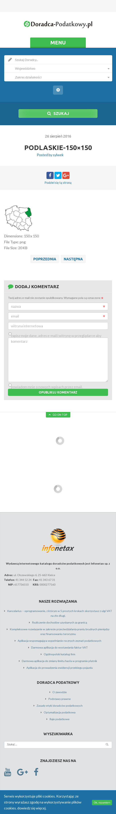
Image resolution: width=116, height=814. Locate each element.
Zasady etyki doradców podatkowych (60, 705)
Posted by (50, 155)
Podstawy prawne (59, 698)
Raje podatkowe (59, 719)
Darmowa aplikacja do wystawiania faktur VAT (59, 647)
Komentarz (19, 341)
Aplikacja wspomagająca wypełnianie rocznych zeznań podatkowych (59, 640)
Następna (73, 259)
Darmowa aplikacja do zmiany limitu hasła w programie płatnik (59, 661)
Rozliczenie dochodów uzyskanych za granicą (59, 622)
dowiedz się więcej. (31, 808)
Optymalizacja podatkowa (59, 712)
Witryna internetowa (27, 326)
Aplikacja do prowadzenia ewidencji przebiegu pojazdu (59, 667)
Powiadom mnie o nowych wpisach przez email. (47, 387)
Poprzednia (44, 259)
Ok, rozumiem (102, 802)
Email (58, 316)
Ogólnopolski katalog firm (59, 654)
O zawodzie (59, 692)
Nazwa (58, 306)
